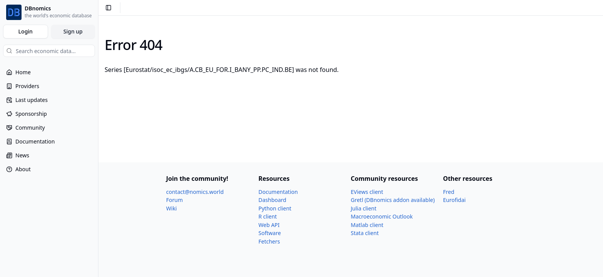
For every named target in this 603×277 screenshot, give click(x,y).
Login (25, 31)
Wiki (171, 208)
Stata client (365, 233)
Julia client (363, 208)
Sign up (73, 31)
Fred (448, 191)
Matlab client (367, 225)
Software (269, 233)
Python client (275, 208)
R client (267, 216)
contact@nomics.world (195, 191)
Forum (174, 200)
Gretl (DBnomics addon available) (393, 200)
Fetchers (269, 241)
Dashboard (272, 200)
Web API (269, 225)
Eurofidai (454, 200)
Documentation (278, 191)
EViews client (367, 191)
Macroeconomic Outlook (382, 216)
